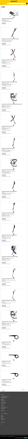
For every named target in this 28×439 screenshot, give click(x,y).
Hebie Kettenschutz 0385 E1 (6, 361)
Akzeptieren (25, 437)
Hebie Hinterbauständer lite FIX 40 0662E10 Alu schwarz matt (12, 104)
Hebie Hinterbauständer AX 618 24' (7, 126)
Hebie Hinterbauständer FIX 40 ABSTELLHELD (9, 235)
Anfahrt (2, 416)
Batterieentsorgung (3, 418)
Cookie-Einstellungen (17, 437)
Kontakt (2, 415)
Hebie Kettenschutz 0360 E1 (6, 342)
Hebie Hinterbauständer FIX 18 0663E (8, 148)
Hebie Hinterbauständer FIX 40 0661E (8, 212)
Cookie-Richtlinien (12, 436)
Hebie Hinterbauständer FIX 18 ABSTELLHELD (9, 191)
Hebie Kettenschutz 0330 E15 (6, 379)
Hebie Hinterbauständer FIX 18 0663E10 (8, 169)
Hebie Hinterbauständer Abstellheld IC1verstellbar (10, 38)
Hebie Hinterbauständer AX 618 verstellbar (9, 59)
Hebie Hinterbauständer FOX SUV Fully (8, 278)
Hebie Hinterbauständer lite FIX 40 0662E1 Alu (9, 321)
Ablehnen (22, 437)
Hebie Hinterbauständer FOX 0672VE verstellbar (10, 256)
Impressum (2, 419)
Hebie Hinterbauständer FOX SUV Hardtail (9, 300)
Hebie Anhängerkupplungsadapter (7, 18)
